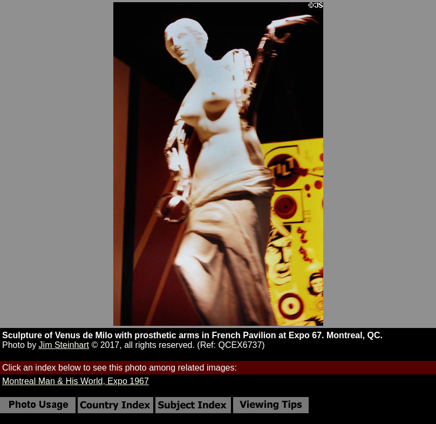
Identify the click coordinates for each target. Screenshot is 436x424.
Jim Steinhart (64, 345)
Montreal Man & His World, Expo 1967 (75, 381)
